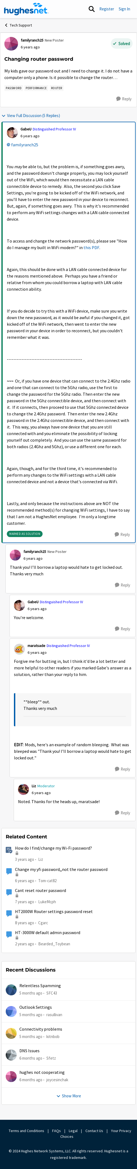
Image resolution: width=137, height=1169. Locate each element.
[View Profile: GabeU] (12, 132)
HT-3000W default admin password (47, 932)
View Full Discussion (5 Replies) (30, 115)
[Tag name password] (13, 88)
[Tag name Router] (57, 88)
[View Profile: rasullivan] (11, 1011)
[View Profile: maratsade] (19, 649)
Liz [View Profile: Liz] (34, 785)
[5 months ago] (30, 993)
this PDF (91, 247)
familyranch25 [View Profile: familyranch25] (32, 40)
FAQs (56, 1130)
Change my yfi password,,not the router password (61, 869)
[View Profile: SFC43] (11, 989)
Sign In (124, 8)
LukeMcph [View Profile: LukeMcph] (47, 901)
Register (106, 8)
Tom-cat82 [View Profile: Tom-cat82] (47, 880)
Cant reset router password (40, 890)
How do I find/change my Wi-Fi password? (53, 848)
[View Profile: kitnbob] (11, 1033)
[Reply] (124, 99)
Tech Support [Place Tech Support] (18, 25)
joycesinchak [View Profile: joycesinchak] (57, 1079)
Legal (73, 1130)
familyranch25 (24, 145)
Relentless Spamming (40, 986)
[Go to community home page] (26, 9)
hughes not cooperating (42, 1072)
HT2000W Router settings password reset (54, 911)
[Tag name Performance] (36, 88)
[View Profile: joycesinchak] (11, 1076)
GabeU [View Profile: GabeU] (25, 129)
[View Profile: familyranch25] (11, 44)
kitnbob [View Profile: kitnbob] (52, 1036)
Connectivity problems (40, 1029)
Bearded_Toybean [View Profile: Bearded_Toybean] (54, 943)
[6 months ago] (30, 1058)
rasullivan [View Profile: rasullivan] (54, 1014)
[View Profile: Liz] (23, 789)
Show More (68, 1095)
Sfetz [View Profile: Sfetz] (51, 1058)
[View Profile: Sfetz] (11, 1055)
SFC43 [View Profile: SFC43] (51, 993)
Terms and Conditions (26, 1130)
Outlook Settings (35, 1007)
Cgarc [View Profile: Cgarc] (43, 922)
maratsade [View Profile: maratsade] (36, 645)
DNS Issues (29, 1051)
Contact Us (94, 1130)
